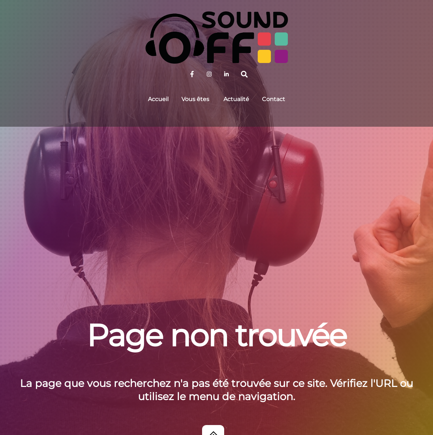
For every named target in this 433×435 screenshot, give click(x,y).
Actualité (236, 99)
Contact (273, 99)
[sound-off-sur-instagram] (209, 73)
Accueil (158, 99)
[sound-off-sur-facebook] (192, 73)
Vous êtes (195, 99)
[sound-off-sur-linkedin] (226, 73)
